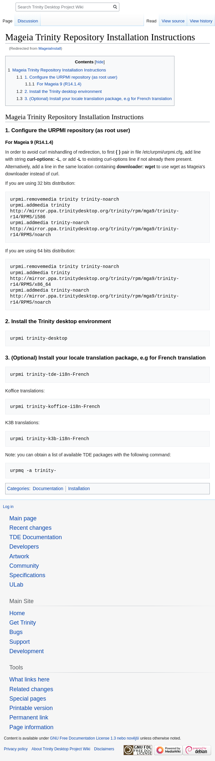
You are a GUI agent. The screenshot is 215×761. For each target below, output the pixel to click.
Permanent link (28, 717)
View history (201, 21)
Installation (79, 488)
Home (17, 613)
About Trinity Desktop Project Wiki (60, 749)
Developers (24, 546)
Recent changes (30, 528)
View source (173, 21)
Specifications (27, 575)
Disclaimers (104, 749)
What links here (29, 679)
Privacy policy (16, 749)
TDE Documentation (35, 537)
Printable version (31, 708)
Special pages (27, 698)
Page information (31, 727)
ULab (16, 584)
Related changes (31, 689)
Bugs (16, 632)
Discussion (28, 21)
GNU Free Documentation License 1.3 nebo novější (94, 738)
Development (26, 651)
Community (24, 566)
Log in (8, 506)
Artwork (19, 556)
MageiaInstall (50, 48)
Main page (23, 518)
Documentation (48, 488)
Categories (18, 488)
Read (152, 21)
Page (7, 21)
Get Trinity (22, 622)
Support (19, 642)
